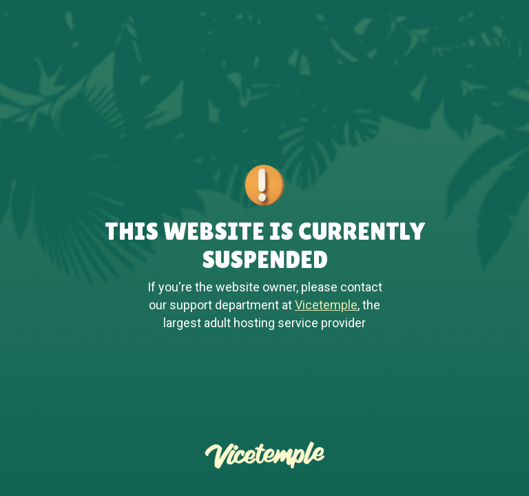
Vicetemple (326, 305)
